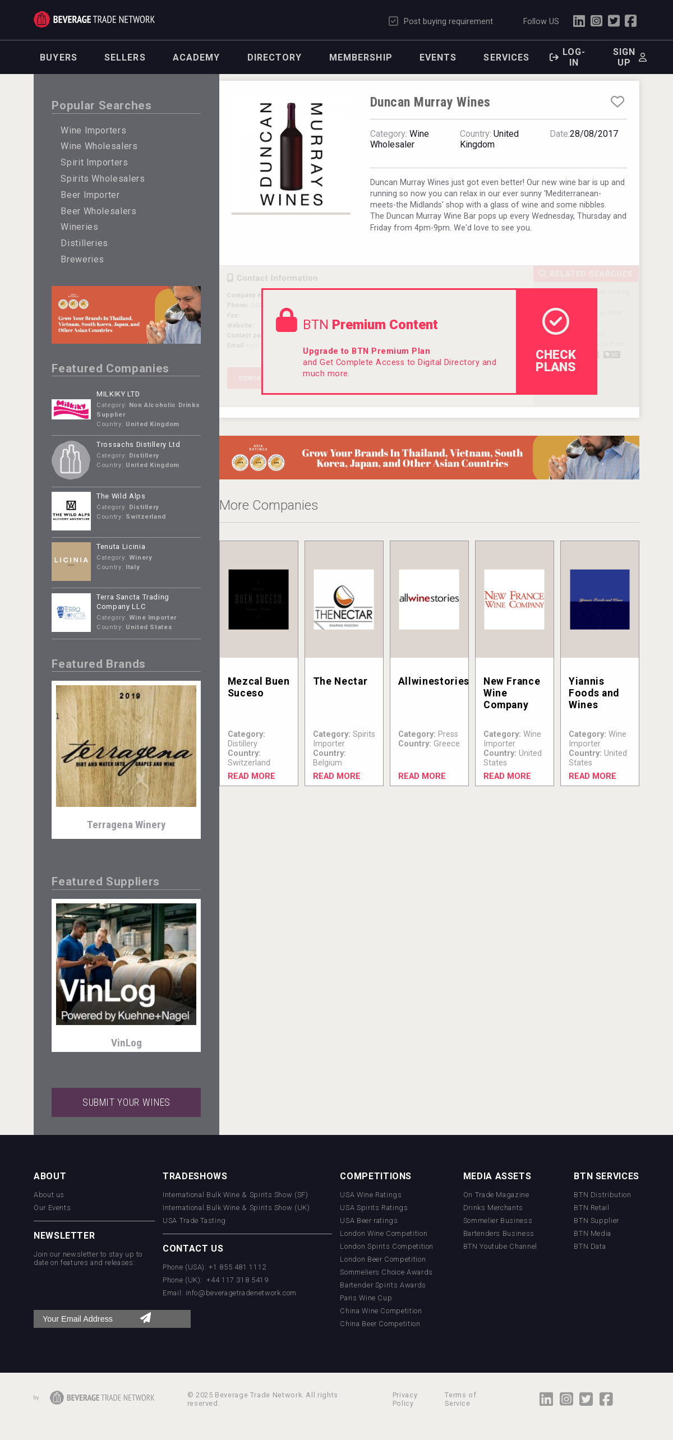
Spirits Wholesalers (103, 178)
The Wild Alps (120, 496)
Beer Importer (90, 195)
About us (49, 1194)
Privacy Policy (405, 1399)
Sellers (125, 57)
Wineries (79, 226)
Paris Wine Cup (366, 1298)
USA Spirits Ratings (374, 1207)
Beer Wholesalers (98, 211)
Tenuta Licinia (120, 546)
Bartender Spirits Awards (383, 1285)
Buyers (58, 57)
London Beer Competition (383, 1259)
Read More (251, 776)
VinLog (126, 1042)
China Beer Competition (380, 1323)
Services (506, 57)
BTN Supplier (596, 1220)
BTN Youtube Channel (500, 1246)
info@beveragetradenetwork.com (241, 1293)
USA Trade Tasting (194, 1220)
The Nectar (340, 681)
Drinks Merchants (493, 1207)
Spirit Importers (94, 162)
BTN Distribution (602, 1194)
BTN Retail (591, 1207)
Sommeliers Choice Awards (386, 1272)
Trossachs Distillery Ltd (138, 444)
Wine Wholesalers (99, 146)
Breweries (82, 259)
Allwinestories (433, 681)
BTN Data (590, 1246)
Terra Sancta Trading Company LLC (132, 602)
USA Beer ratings (369, 1220)
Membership (361, 57)
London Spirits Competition (387, 1246)
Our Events (52, 1207)
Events (438, 57)
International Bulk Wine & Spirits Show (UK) (236, 1207)
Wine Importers (93, 130)
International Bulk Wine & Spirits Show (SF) (235, 1194)
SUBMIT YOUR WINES (126, 1102)
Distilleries (84, 243)
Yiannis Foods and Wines (594, 693)
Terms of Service (460, 1399)
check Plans (556, 341)
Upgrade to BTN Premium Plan (366, 351)
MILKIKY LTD (118, 394)
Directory (274, 57)
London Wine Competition (383, 1233)
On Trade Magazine (496, 1194)
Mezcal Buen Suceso (259, 687)
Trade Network (94, 19)
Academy (196, 57)
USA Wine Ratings (371, 1194)
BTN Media (592, 1233)
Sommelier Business (498, 1220)
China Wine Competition (381, 1311)
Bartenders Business (498, 1233)
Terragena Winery (126, 824)
